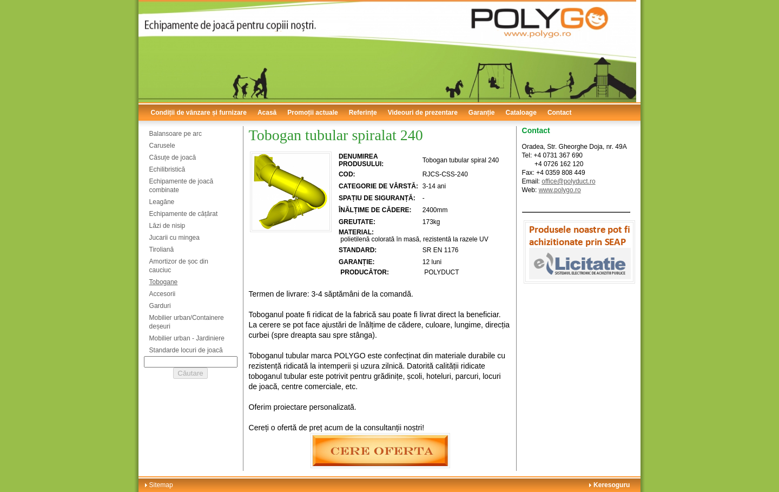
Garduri (160, 306)
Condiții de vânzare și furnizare (199, 112)
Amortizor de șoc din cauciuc (178, 266)
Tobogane (163, 282)
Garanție (481, 112)
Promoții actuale (312, 112)
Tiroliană (161, 249)
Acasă (267, 112)
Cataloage (521, 112)
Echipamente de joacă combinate (181, 186)
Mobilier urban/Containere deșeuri (186, 322)
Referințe (363, 112)
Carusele (162, 145)
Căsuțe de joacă (172, 157)
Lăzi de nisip (167, 225)
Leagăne (162, 202)
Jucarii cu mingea (174, 237)
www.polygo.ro (560, 190)
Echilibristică (167, 169)
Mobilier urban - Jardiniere (187, 338)
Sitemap (161, 485)
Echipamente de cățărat (183, 214)
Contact (559, 112)
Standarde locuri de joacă (186, 350)
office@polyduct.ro (568, 181)
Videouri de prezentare (423, 112)
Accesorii (162, 294)
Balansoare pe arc (175, 133)
